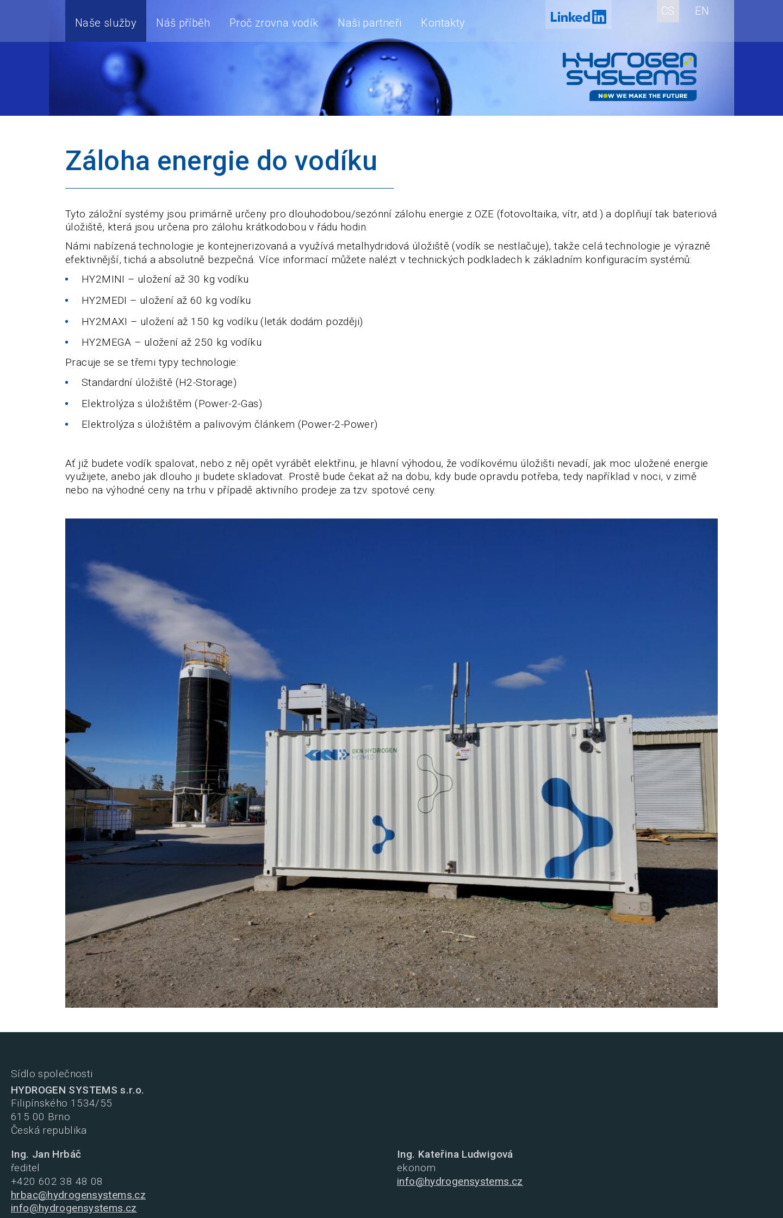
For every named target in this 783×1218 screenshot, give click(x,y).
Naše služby (105, 22)
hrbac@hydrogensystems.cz (78, 1195)
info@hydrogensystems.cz (74, 1208)
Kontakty (443, 22)
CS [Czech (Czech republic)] (668, 10)
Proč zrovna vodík (273, 22)
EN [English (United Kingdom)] (702, 10)
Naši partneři (369, 22)
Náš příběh (183, 22)
